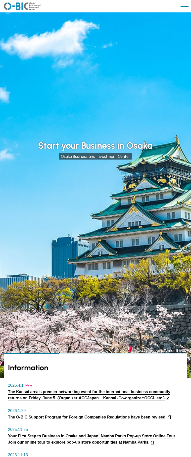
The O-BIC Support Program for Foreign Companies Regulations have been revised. (87, 417)
